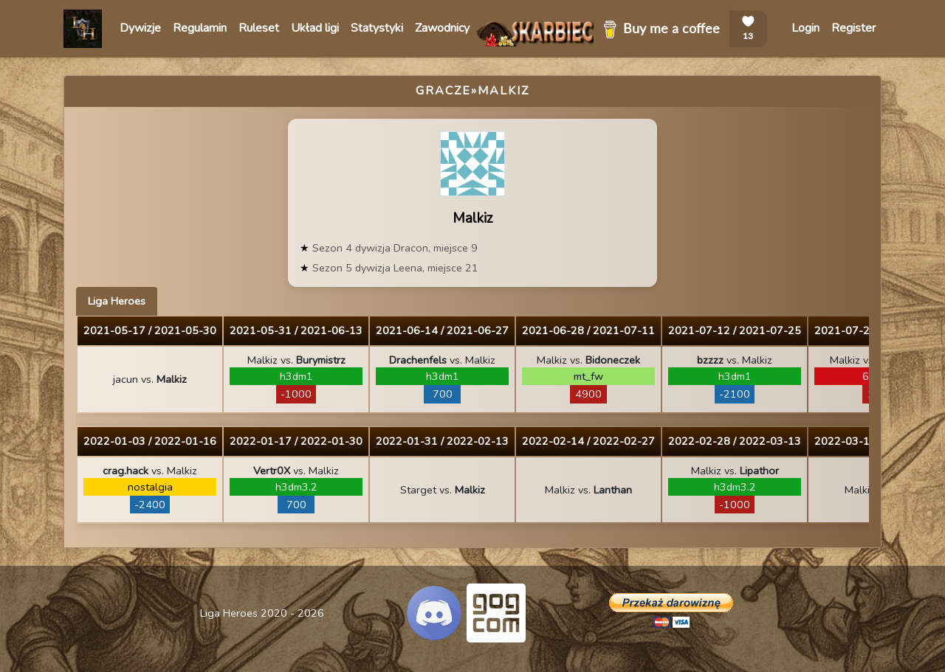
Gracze (443, 91)
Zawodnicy (442, 28)
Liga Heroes (116, 301)
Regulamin (200, 28)
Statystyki (377, 28)
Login (805, 28)
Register (853, 28)
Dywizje (140, 28)
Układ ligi (315, 28)
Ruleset (258, 28)
